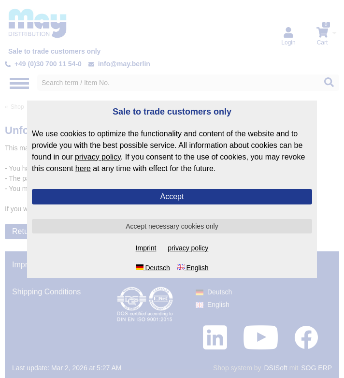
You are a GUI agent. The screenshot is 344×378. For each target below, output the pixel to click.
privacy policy (98, 157)
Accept (172, 196)
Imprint (146, 248)
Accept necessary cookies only (172, 226)
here (83, 168)
